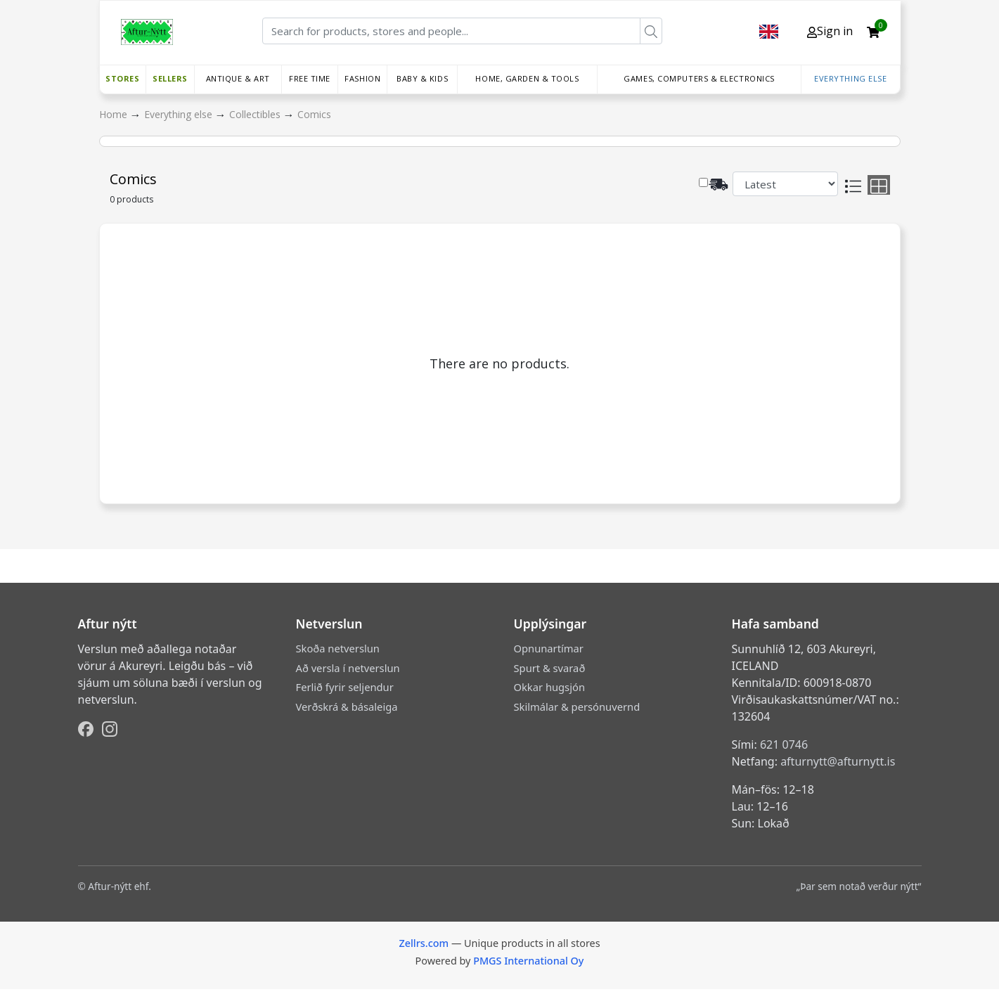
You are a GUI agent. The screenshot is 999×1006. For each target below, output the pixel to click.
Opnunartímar (549, 648)
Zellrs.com (424, 943)
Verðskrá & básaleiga (347, 706)
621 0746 (784, 744)
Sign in (830, 31)
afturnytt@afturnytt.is (837, 761)
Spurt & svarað (550, 668)
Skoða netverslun (338, 648)
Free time (309, 78)
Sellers (170, 78)
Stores (122, 78)
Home (114, 114)
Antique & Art (238, 78)
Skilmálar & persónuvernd (577, 706)
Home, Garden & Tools (527, 78)
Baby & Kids (422, 78)
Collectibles (256, 114)
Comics (314, 114)
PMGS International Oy (528, 960)
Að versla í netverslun (348, 668)
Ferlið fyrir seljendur (345, 687)
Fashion (362, 78)
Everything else (850, 78)
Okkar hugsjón (549, 687)
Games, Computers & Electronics (699, 78)
